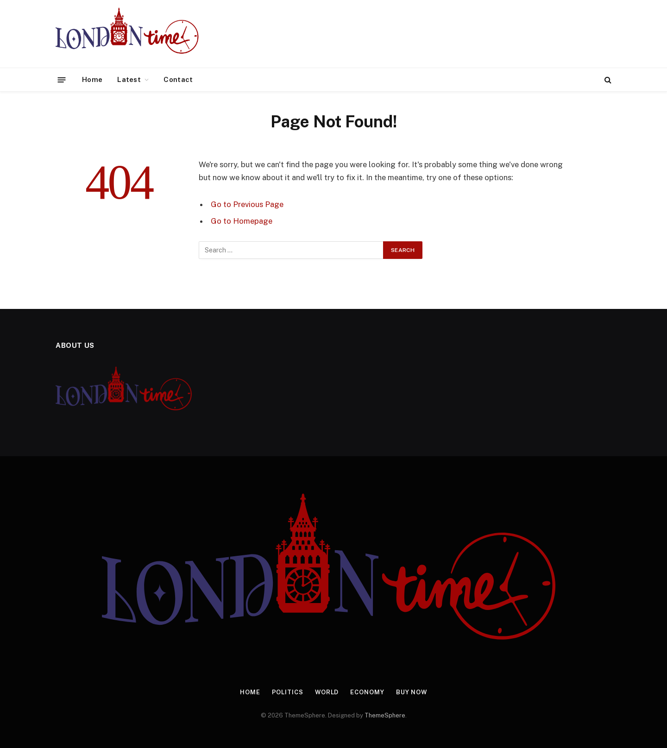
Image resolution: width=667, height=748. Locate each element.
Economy (367, 692)
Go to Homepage (241, 221)
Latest (129, 79)
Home (92, 79)
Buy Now (412, 692)
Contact (178, 79)
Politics (287, 692)
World (327, 692)
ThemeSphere (385, 715)
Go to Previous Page (247, 204)
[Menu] (62, 79)
